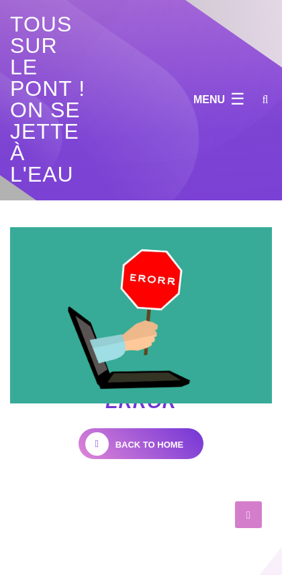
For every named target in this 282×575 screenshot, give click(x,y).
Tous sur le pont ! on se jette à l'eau (47, 99)
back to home (134, 444)
